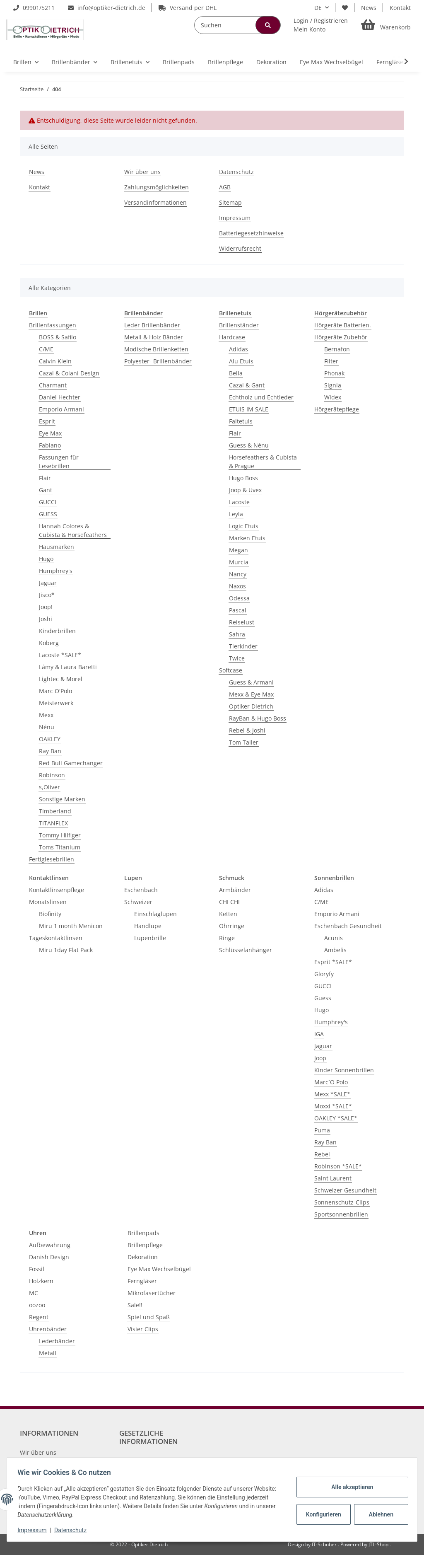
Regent (38, 1317)
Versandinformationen (155, 202)
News (368, 8)
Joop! (46, 607)
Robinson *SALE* (338, 1166)
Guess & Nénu (249, 445)
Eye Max (50, 433)
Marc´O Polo (331, 1082)
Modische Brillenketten (156, 349)
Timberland (55, 811)
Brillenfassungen (52, 325)
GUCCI (47, 502)
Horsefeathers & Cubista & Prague (263, 461)
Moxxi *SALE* (333, 1106)
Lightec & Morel (60, 679)
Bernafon (337, 349)
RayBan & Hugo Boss (257, 718)
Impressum (235, 218)
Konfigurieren (321, 1514)
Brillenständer (239, 325)
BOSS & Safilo (57, 337)
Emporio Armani (61, 409)
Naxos (237, 586)
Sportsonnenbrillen (341, 1214)
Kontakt (400, 8)
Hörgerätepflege (336, 409)
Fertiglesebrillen (51, 859)
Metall (47, 1353)
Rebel (322, 1154)
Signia (332, 385)
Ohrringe (231, 926)
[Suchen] (237, 25)
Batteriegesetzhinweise (251, 233)
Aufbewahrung (49, 1245)
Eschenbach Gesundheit (348, 926)
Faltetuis (241, 421)
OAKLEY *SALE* (335, 1118)
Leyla (236, 514)
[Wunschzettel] (344, 7)
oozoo (37, 1305)
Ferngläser (142, 1281)
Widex (332, 397)
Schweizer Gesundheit (345, 1190)
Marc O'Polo (55, 691)
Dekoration (143, 1257)
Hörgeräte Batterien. (342, 325)
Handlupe (147, 926)
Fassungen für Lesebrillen (59, 461)
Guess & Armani (251, 682)
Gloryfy (324, 974)
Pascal (237, 610)
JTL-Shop (379, 1544)
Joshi (45, 619)
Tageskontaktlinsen (55, 938)
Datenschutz (236, 172)
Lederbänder (57, 1341)
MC (33, 1293)
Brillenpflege (145, 1245)
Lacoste (239, 502)
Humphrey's (55, 571)
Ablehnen (378, 1514)
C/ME (46, 349)
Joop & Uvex (245, 490)
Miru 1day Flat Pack (66, 950)
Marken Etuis (247, 538)
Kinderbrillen (57, 631)
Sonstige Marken (62, 799)
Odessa (239, 598)
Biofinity (50, 914)
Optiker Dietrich (251, 706)
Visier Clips (143, 1329)
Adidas (238, 349)
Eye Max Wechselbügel (159, 1269)
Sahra (237, 634)
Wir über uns (142, 172)
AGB (225, 187)
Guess (322, 998)
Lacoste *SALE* (60, 655)
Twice (237, 658)
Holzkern (41, 1281)
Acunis (333, 938)
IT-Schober (325, 1544)
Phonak (334, 373)
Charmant (53, 385)
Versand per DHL (188, 8)
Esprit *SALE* (333, 962)
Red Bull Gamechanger (71, 763)
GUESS (48, 514)
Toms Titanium (59, 847)
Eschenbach (141, 890)
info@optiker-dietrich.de (106, 8)
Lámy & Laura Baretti (68, 667)
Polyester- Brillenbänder (158, 361)
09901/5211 (34, 8)
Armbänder (235, 890)
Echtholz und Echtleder (261, 397)
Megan (238, 550)
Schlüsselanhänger (245, 950)
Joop (320, 1058)
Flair (45, 478)
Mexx (46, 715)
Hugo (46, 559)
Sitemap (230, 202)
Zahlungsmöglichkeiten (156, 187)
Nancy (237, 574)
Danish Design (49, 1257)
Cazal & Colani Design (69, 373)
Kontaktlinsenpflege (56, 890)
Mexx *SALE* (332, 1094)
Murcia (238, 562)
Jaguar (48, 583)
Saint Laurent (333, 1178)
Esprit (47, 421)
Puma (322, 1130)
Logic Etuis (243, 526)
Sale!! (135, 1305)
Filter (331, 361)
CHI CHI (229, 902)
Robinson (52, 775)
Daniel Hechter (59, 397)
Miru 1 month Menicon (71, 926)
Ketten (228, 914)
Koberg (49, 643)
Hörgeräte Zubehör (340, 337)
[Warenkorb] (385, 25)
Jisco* (47, 595)
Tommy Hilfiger (60, 835)
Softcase (230, 670)
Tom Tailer (243, 742)
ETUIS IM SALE (248, 409)
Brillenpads (143, 1233)
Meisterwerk (56, 703)
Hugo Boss (243, 478)
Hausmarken (56, 547)
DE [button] (318, 8)
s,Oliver (49, 787)
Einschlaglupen (155, 914)
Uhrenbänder (48, 1329)
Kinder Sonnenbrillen (344, 1070)
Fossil (36, 1269)
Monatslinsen (48, 902)
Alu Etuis (241, 361)
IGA (319, 1034)
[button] (320, 25)
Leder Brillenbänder (152, 325)
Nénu (46, 727)
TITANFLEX (53, 823)
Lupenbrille (150, 938)
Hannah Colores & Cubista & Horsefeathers (73, 530)
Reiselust (241, 622)
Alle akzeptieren (349, 1487)
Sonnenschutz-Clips (341, 1202)
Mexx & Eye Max (251, 694)
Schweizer (138, 902)
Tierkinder (243, 646)
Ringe (227, 938)
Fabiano (50, 445)
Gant (45, 490)
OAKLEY (49, 739)
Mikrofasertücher (152, 1293)
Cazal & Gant (247, 385)
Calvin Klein (55, 361)
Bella (236, 373)
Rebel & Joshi (247, 730)
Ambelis (335, 950)
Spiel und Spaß (149, 1317)
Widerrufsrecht (240, 248)
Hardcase (232, 337)
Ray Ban (50, 751)
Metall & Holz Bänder (153, 337)
